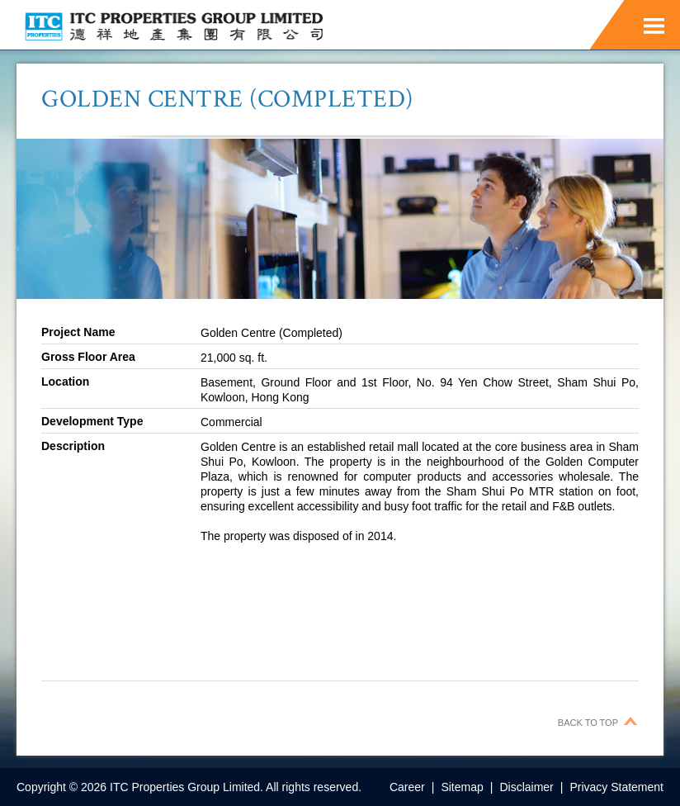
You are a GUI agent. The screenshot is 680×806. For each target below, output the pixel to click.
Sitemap (462, 787)
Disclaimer (526, 787)
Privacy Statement (616, 787)
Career (407, 787)
